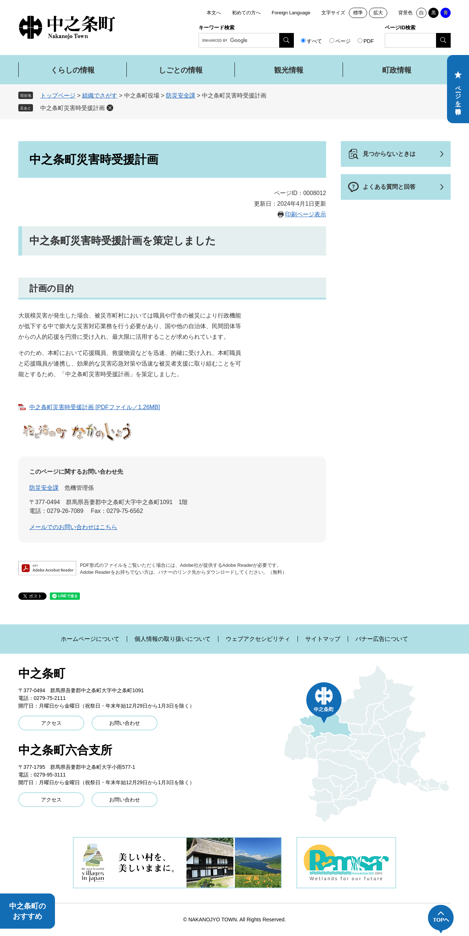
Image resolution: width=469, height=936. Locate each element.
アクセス (51, 723)
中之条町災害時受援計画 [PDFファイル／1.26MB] (94, 407)
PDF (368, 41)
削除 (110, 107)
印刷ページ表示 (305, 214)
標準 (358, 12)
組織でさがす (99, 95)
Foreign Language (291, 12)
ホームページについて (90, 639)
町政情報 (396, 70)
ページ (343, 41)
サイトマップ (322, 639)
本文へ (214, 12)
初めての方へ (246, 12)
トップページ (57, 95)
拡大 (378, 12)
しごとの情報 (181, 70)
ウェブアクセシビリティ (258, 639)
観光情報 (288, 70)
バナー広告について (381, 639)
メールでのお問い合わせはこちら (73, 527)
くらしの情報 (73, 70)
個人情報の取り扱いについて (172, 639)
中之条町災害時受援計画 (72, 108)
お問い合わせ (124, 723)
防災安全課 (180, 95)
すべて (314, 41)
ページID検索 (400, 27)
